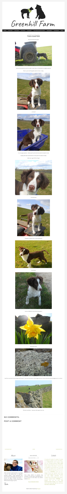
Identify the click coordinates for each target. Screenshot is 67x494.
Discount (59, 465)
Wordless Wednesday (49, 484)
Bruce (45, 464)
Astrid (55, 462)
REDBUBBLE (49, 30)
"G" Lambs (56, 460)
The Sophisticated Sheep (53, 481)
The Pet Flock (56, 480)
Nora (59, 474)
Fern (57, 467)
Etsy (29, 481)
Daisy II (55, 465)
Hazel (62, 468)
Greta (59, 468)
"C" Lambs (56, 459)
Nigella (48, 474)
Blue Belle (60, 463)
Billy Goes (46, 463)
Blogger (38, 488)
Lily (59, 471)
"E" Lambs (46, 460)
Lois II (62, 471)
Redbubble (33, 481)
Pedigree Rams (47, 477)
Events (54, 467)
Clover (56, 464)
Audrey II (59, 462)
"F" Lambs (51, 460)
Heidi (49, 470)
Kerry (49, 471)
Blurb (37, 481)
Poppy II (61, 477)
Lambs (52, 471)
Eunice (51, 467)
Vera (48, 483)
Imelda (61, 470)
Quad (50, 478)
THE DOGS (10, 30)
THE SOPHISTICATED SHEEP (39, 30)
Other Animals (54, 475)
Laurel (56, 471)
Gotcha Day (55, 468)
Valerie (45, 483)
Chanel (48, 464)
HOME (5, 30)
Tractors (61, 481)
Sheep (58, 479)
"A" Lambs (46, 459)
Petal (58, 477)
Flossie (60, 467)
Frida (47, 468)
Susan (46, 480)
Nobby (51, 474)
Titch (57, 481)
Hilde (54, 470)
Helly (51, 470)
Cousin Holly (50, 465)
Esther (48, 467)
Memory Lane (57, 473)
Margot (46, 473)
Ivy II (46, 471)
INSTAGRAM (56, 30)
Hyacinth (56, 470)
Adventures (50, 462)
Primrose (46, 478)
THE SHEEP (16, 30)
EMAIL (62, 30)
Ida (58, 470)
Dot (62, 465)
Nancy (45, 474)
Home (33, 449)
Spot (62, 478)
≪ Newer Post (8, 449)
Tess (50, 480)
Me (52, 473)
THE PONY (23, 30)
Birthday (51, 463)
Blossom (55, 463)
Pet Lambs (54, 477)
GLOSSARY (29, 30)
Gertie (52, 468)
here (29, 478)
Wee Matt (54, 483)
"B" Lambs (51, 459)
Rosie (53, 478)
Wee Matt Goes (60, 483)
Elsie (45, 467)
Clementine (52, 464)
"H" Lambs (60, 460)
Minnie (61, 473)
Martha (49, 473)
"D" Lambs (61, 459)
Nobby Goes (55, 474)
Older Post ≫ (59, 449)
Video (51, 483)
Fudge (49, 468)
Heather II (46, 470)
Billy (62, 462)
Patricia (61, 475)
